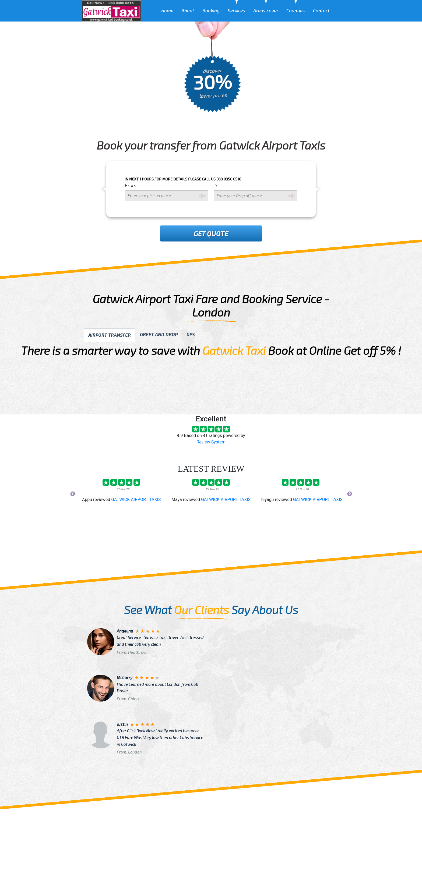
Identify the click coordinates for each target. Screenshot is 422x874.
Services (236, 11)
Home (167, 11)
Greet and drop (159, 334)
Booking (211, 11)
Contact (321, 11)
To (216, 186)
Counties (295, 11)
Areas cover (265, 11)
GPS (191, 334)
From (130, 186)
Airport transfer (109, 335)
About (187, 11)
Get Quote (211, 234)
